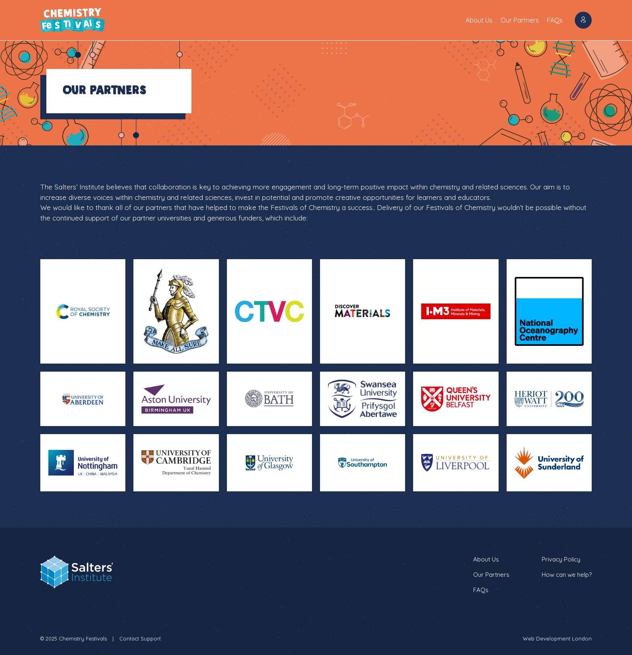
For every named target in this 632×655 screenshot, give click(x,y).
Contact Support (140, 638)
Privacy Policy (561, 559)
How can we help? (567, 574)
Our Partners (520, 20)
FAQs (555, 20)
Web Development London (557, 638)
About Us (479, 20)
